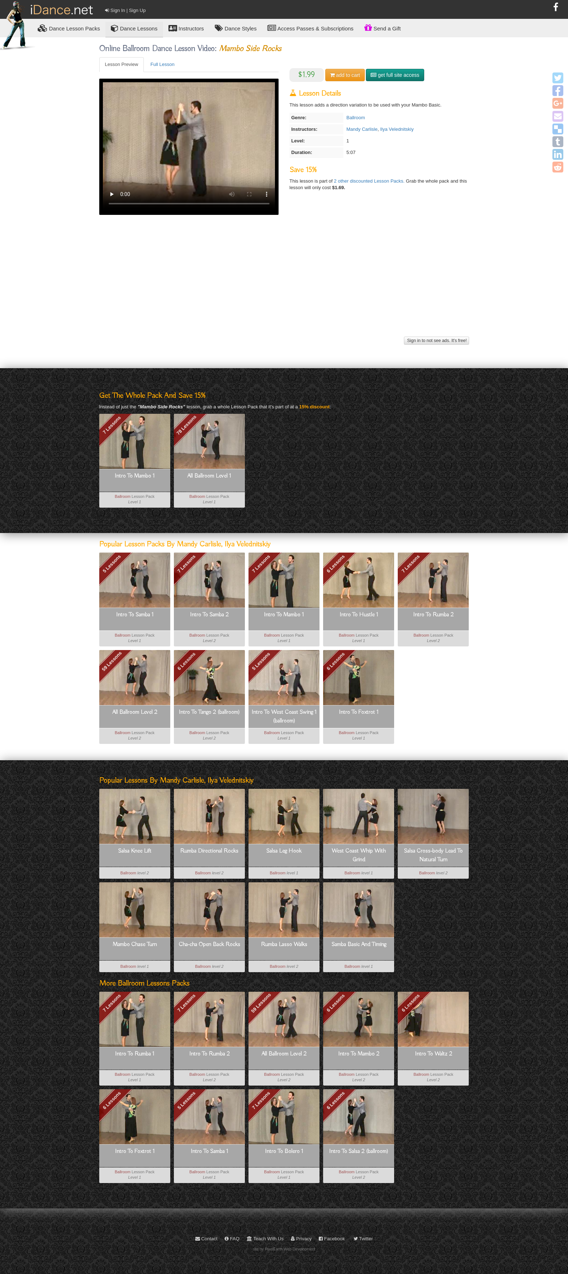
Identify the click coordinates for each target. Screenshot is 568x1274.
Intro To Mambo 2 (358, 1054)
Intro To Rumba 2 (433, 615)
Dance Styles (236, 28)
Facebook (332, 1238)
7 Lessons (112, 425)
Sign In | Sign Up (125, 10)
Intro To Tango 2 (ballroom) (209, 712)
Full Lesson (162, 64)
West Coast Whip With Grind (358, 855)
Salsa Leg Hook (283, 851)
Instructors (186, 28)
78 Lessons (186, 425)
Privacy (301, 1238)
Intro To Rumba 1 (134, 1054)
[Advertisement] (284, 284)
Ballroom (355, 117)
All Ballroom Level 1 (209, 476)
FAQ (232, 1238)
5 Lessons (112, 564)
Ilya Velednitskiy (397, 129)
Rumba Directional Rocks (209, 851)
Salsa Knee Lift (134, 851)
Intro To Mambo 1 (134, 476)
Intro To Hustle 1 (358, 615)
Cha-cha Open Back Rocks (209, 944)
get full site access (395, 75)
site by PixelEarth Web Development (284, 1249)
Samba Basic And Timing (358, 944)
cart (345, 75)
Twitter (363, 1238)
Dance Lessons (134, 28)
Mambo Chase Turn (135, 944)
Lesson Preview (121, 64)
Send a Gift (382, 27)
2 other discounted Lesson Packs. (370, 181)
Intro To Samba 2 (209, 615)
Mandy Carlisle (361, 129)
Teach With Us (265, 1238)
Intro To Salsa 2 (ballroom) (358, 1151)
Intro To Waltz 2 (433, 1054)
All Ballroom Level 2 (134, 712)
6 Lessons (336, 564)
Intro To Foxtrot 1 (359, 712)
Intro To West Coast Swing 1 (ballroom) (284, 717)
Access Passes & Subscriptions (310, 28)
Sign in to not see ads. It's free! (436, 340)
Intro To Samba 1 (135, 615)
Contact (206, 1238)
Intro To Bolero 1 (284, 1151)
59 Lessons (112, 661)
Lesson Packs (69, 28)
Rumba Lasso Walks (284, 944)
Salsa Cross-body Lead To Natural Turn (433, 855)
